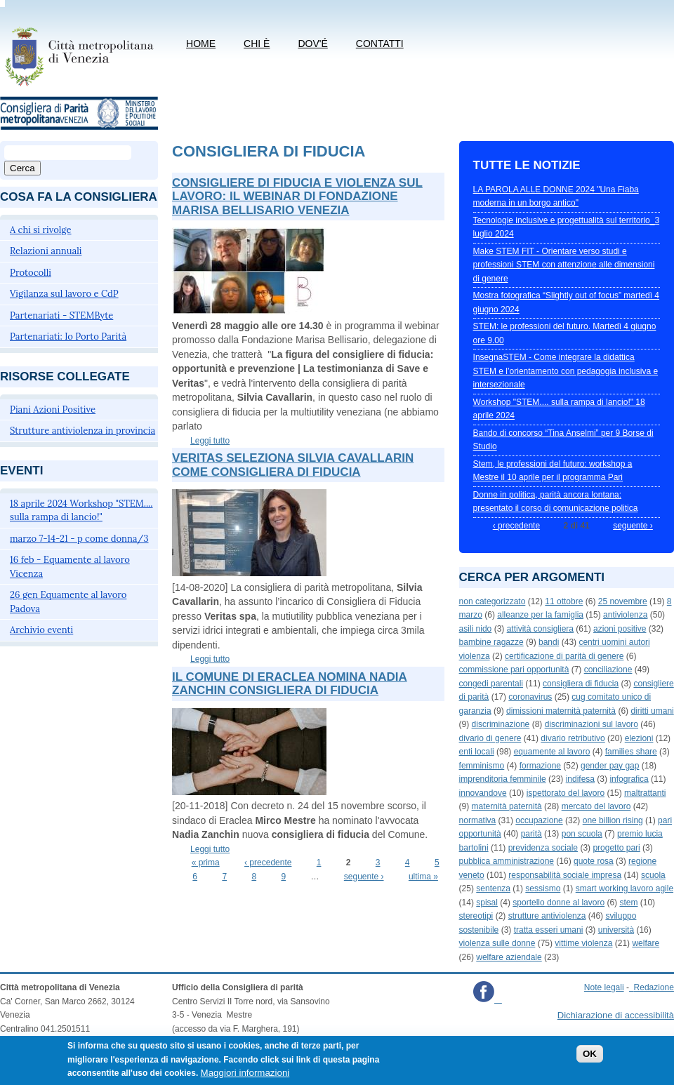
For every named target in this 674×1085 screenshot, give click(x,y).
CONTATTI (380, 43)
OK (590, 1059)
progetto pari (616, 848)
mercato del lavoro (596, 806)
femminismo (482, 766)
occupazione (538, 820)
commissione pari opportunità (514, 669)
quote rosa (594, 861)
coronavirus (530, 697)
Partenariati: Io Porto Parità (68, 336)
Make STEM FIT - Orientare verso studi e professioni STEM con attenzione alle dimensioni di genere (564, 265)
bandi (548, 642)
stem (628, 902)
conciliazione (608, 669)
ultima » (423, 876)
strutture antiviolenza (547, 916)
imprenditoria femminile (502, 779)
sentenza (493, 888)
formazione (540, 766)
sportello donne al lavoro (558, 902)
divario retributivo (572, 738)
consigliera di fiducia (581, 683)
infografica (628, 779)
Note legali (604, 987)
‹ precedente (267, 862)
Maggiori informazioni (245, 1078)
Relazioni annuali (45, 251)
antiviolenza (625, 615)
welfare (645, 943)
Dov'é (312, 43)
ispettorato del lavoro (565, 793)
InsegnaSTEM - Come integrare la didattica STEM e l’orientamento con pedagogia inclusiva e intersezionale (565, 371)
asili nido (475, 629)
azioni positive (619, 629)
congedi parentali (491, 683)
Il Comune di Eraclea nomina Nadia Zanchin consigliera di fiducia (289, 684)
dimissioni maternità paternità (561, 711)
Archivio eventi (41, 630)
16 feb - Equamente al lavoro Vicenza (70, 567)
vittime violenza (583, 943)
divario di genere (490, 738)
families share (631, 752)
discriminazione (501, 724)
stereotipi (476, 916)
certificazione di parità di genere (564, 656)
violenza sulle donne (497, 943)
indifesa (580, 779)
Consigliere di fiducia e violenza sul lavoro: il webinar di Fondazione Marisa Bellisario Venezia (297, 196)
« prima (206, 862)
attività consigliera (540, 629)
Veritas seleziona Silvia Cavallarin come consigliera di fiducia (293, 465)
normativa (477, 820)
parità (531, 834)
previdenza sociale (543, 848)
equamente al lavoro (552, 752)
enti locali (476, 752)
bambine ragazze (491, 642)
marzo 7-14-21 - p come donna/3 (79, 539)
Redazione (654, 987)
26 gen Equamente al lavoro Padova (68, 602)
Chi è (257, 43)
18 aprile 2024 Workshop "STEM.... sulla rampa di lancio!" (81, 511)
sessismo (542, 888)
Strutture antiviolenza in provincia (82, 431)
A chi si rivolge (41, 230)
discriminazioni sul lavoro (591, 724)
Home (201, 43)
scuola (653, 875)
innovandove (483, 793)
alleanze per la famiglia (540, 615)
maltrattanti (645, 793)
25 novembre (622, 601)
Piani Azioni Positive (52, 409)
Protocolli (30, 273)
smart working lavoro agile (624, 888)
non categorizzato (492, 601)
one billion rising (613, 820)
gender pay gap (610, 766)
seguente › (364, 876)
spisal (487, 902)
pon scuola (582, 834)
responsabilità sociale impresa (564, 875)
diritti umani (651, 711)
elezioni (639, 738)
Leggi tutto (210, 441)
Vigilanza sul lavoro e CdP (64, 294)
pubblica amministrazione (506, 861)
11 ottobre (564, 601)
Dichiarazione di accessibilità (615, 1015)
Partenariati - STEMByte (61, 315)
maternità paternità (507, 806)
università (616, 930)
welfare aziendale (508, 957)
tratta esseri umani (548, 930)
